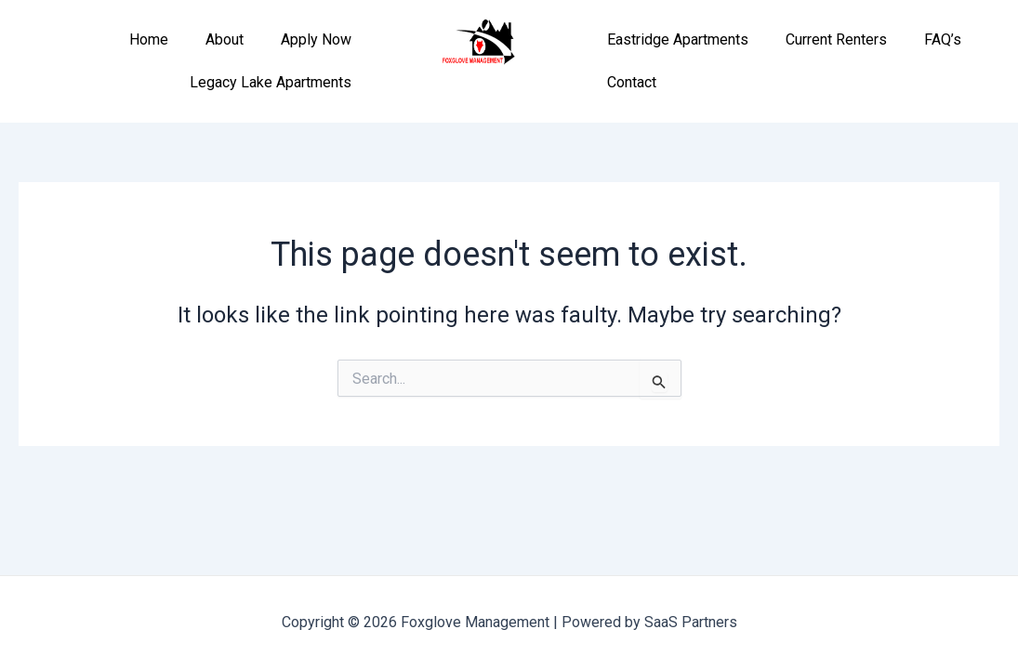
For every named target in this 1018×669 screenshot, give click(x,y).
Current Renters (836, 39)
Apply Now (316, 39)
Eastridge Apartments (677, 39)
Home (148, 39)
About (224, 39)
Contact (631, 82)
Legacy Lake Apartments (270, 82)
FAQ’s (942, 39)
